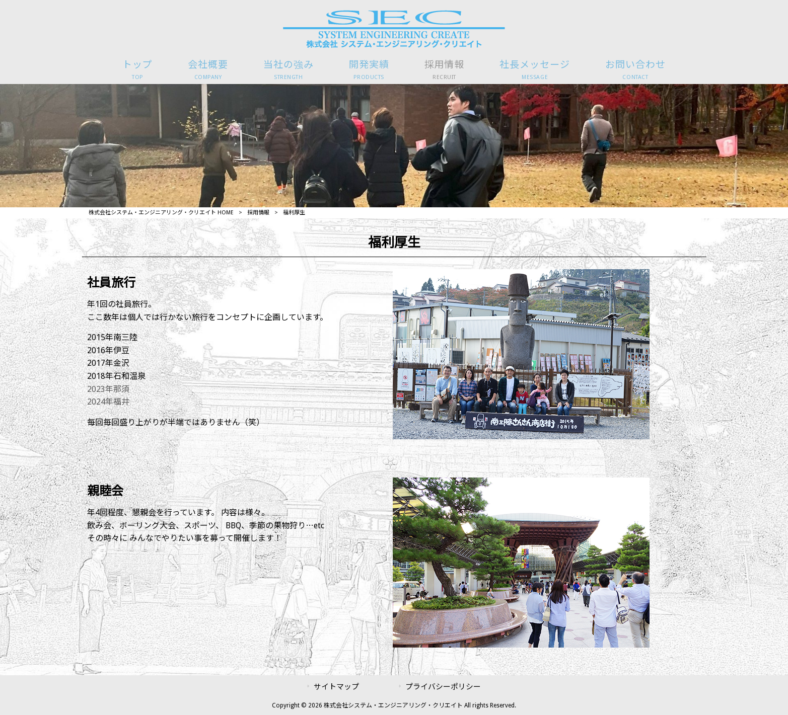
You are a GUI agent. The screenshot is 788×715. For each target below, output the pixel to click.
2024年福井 (108, 402)
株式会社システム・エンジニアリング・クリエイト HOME (161, 212)
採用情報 (258, 212)
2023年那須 (108, 389)
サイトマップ (336, 686)
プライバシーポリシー (443, 686)
